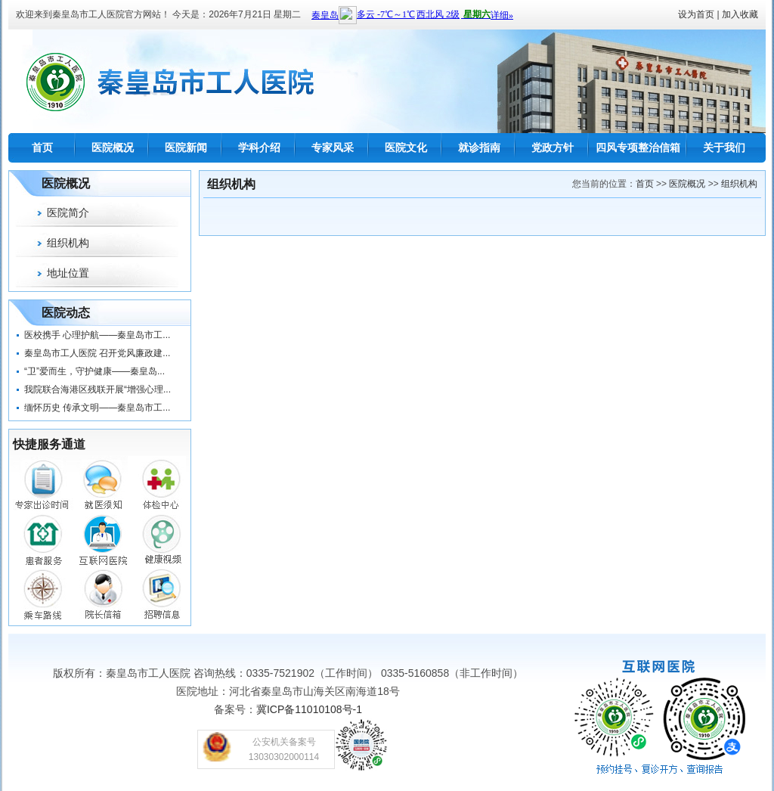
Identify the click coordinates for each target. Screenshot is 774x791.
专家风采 (332, 147)
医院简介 (68, 212)
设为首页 (696, 14)
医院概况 (112, 147)
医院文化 (406, 147)
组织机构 (68, 243)
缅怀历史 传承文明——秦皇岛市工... (97, 407)
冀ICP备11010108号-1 (309, 709)
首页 (42, 147)
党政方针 (552, 147)
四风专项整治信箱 (638, 147)
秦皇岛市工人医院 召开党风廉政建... (97, 353)
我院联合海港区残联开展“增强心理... (97, 389)
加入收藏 (740, 14)
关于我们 (724, 147)
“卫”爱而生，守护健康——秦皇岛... (94, 371)
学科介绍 (259, 147)
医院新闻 (186, 147)
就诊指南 (479, 147)
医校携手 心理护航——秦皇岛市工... (97, 335)
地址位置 (68, 273)
